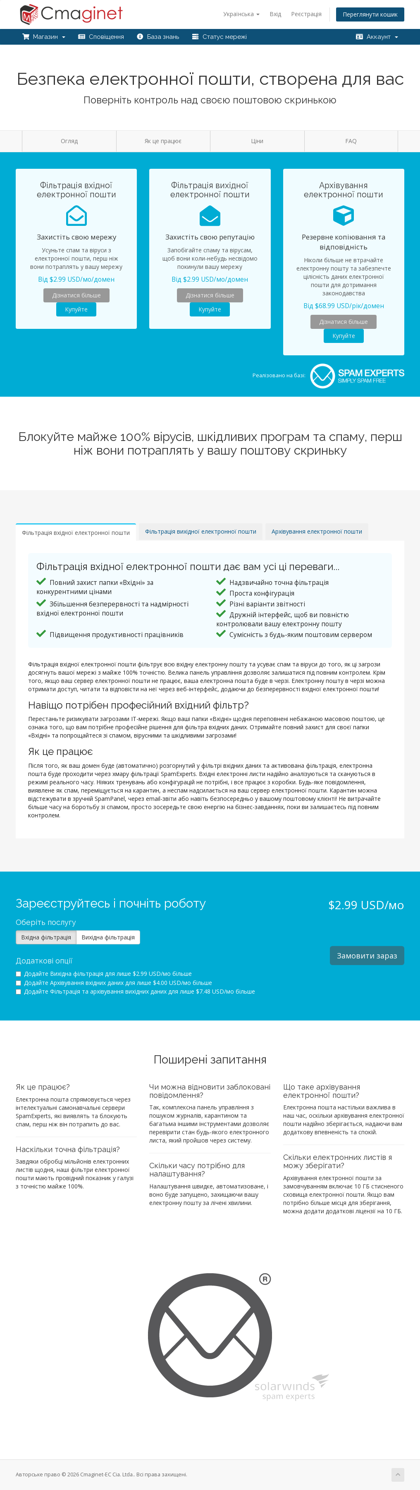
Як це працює (163, 141)
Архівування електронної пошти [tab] (317, 531)
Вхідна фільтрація (46, 937)
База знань (157, 37)
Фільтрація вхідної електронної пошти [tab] (76, 533)
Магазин (43, 37)
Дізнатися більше (76, 295)
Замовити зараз (367, 956)
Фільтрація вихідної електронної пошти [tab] (200, 531)
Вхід (275, 14)
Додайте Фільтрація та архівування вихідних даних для (135, 991)
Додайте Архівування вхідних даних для (114, 983)
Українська (241, 14)
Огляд (69, 141)
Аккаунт (377, 37)
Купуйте (76, 309)
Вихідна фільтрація (108, 937)
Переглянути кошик (370, 14)
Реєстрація (306, 14)
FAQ (351, 141)
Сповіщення (101, 37)
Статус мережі (219, 37)
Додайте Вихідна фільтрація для (104, 973)
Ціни (257, 141)
